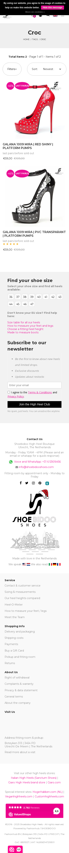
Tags (35, 39)
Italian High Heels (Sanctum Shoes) (33, 778)
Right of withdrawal (17, 677)
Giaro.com (54, 782)
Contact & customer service (22, 585)
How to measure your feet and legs (30, 325)
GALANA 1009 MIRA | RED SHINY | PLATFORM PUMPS (28, 146)
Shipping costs (14, 638)
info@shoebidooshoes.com (36, 467)
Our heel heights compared (22, 598)
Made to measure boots (22, 332)
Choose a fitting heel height (25, 329)
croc (43, 39)
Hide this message (52, 7)
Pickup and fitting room (20, 657)
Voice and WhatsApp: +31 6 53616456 (34, 461)
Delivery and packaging (20, 631)
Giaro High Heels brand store (26, 782)
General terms (14, 696)
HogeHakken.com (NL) (48, 792)
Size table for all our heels (23, 322)
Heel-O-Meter (14, 604)
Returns (10, 663)
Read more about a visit (20, 752)
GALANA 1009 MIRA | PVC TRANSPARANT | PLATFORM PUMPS (34, 234)
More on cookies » (35, 12)
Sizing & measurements (20, 592)
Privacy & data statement (21, 690)
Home (26, 39)
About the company (18, 703)
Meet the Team (15, 617)
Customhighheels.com (49, 796)
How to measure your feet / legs (26, 611)
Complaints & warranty (19, 684)
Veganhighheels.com (18, 796)
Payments (11, 644)
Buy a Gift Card (14, 650)
